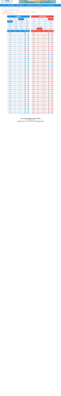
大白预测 (21, 21)
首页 (4, 5)
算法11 (45, 26)
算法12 (51, 26)
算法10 (39, 26)
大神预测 (26, 23)
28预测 (21, 28)
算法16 (51, 28)
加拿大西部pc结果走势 (49, 5)
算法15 (45, 28)
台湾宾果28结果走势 (20, 5)
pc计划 (10, 21)
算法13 (34, 28)
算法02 (39, 21)
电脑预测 (10, 26)
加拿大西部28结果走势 (40, 5)
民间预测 (15, 28)
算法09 (34, 26)
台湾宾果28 (35, 118)
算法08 (51, 23)
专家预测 (21, 23)
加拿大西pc (39, 118)
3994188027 (11, 14)
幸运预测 (15, 26)
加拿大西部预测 (11, 5)
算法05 (34, 23)
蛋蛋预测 (15, 21)
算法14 (39, 28)
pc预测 (28, 118)
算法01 (34, 21)
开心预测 (26, 21)
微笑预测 (21, 26)
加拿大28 (31, 118)
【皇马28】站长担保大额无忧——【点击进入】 (12, 9)
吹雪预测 (26, 26)
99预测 (10, 28)
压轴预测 (26, 28)
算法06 (39, 23)
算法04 (51, 21)
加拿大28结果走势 (30, 5)
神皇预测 (15, 23)
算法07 (45, 23)
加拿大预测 (25, 118)
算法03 (45, 21)
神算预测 (10, 23)
